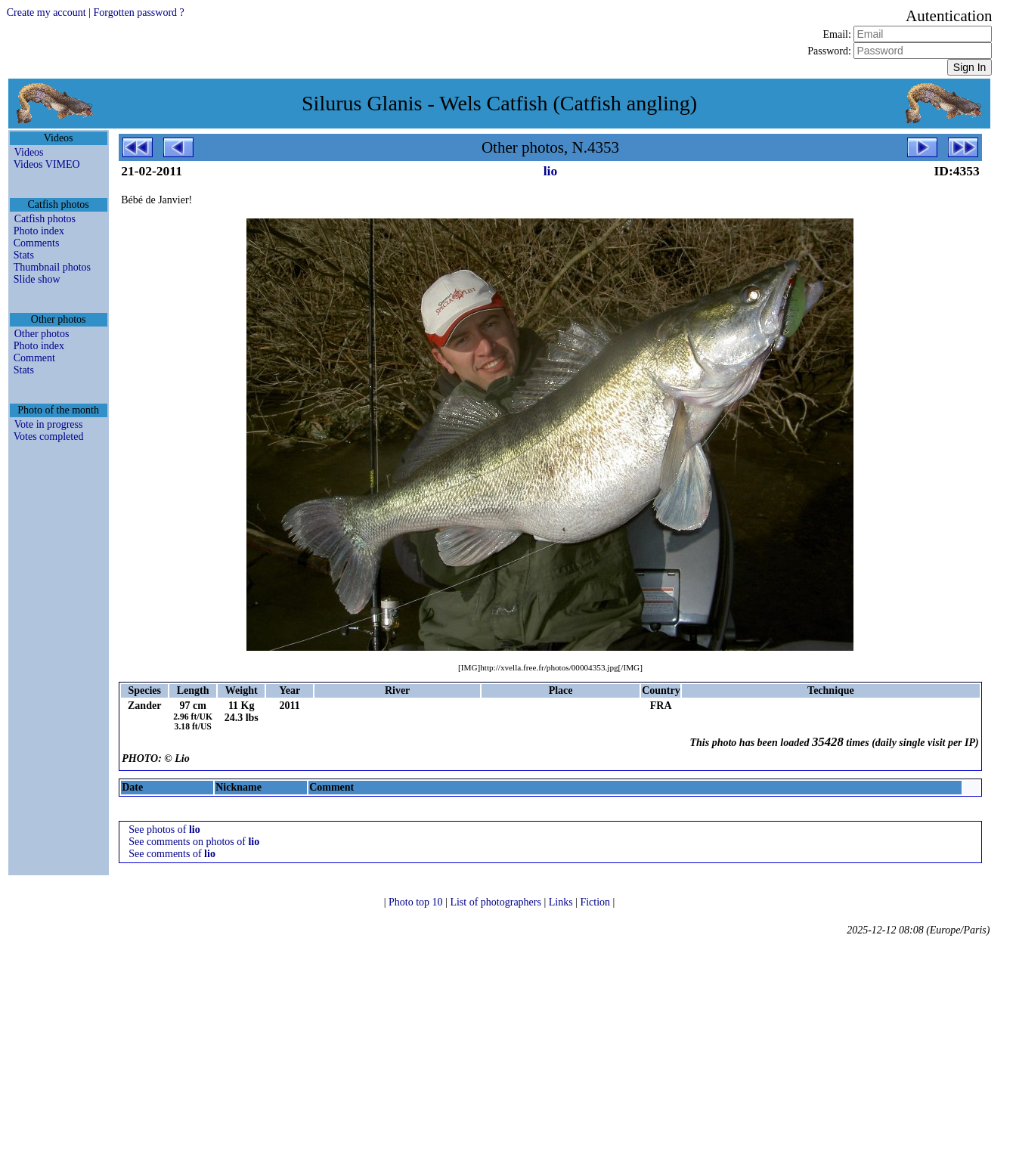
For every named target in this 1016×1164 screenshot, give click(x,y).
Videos (29, 152)
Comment (34, 358)
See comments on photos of (194, 841)
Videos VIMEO (47, 164)
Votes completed (49, 436)
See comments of (172, 853)
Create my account (46, 12)
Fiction (596, 902)
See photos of (164, 829)
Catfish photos (45, 218)
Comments (37, 243)
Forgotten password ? (138, 12)
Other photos (42, 333)
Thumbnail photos (52, 267)
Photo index (39, 231)
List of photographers (497, 902)
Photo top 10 (417, 902)
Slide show (37, 279)
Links (562, 902)
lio (550, 170)
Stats (24, 255)
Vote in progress (48, 424)
